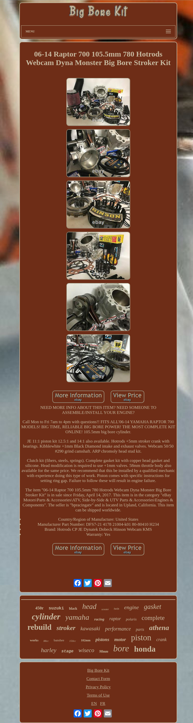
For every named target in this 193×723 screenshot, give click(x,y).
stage (67, 651)
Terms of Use (98, 695)
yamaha (77, 617)
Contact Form (98, 678)
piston (141, 637)
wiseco (86, 650)
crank (161, 639)
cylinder (46, 616)
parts (140, 629)
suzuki (56, 608)
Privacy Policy (98, 687)
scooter (105, 609)
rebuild (39, 627)
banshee (59, 640)
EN (94, 703)
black (73, 608)
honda (145, 648)
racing (99, 619)
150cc (72, 640)
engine (131, 607)
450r (39, 608)
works (34, 640)
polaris (131, 619)
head (89, 606)
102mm (85, 640)
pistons (102, 639)
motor (120, 639)
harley (48, 650)
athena (159, 628)
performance (118, 629)
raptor (115, 618)
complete (153, 617)
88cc (46, 640)
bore (121, 648)
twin (116, 608)
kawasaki (90, 628)
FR (102, 703)
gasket (152, 606)
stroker (66, 628)
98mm (103, 651)
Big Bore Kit (98, 670)
